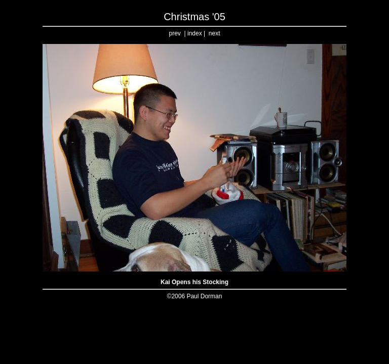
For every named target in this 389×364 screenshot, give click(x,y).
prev (175, 33)
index (194, 33)
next (214, 33)
